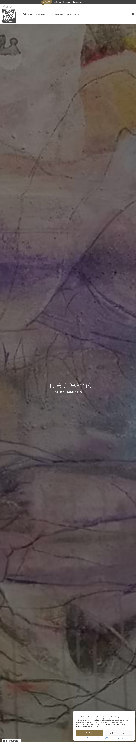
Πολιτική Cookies (90, 738)
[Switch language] (133, 14)
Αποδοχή (89, 733)
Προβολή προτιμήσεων (118, 733)
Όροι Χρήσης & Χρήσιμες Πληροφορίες (110, 738)
